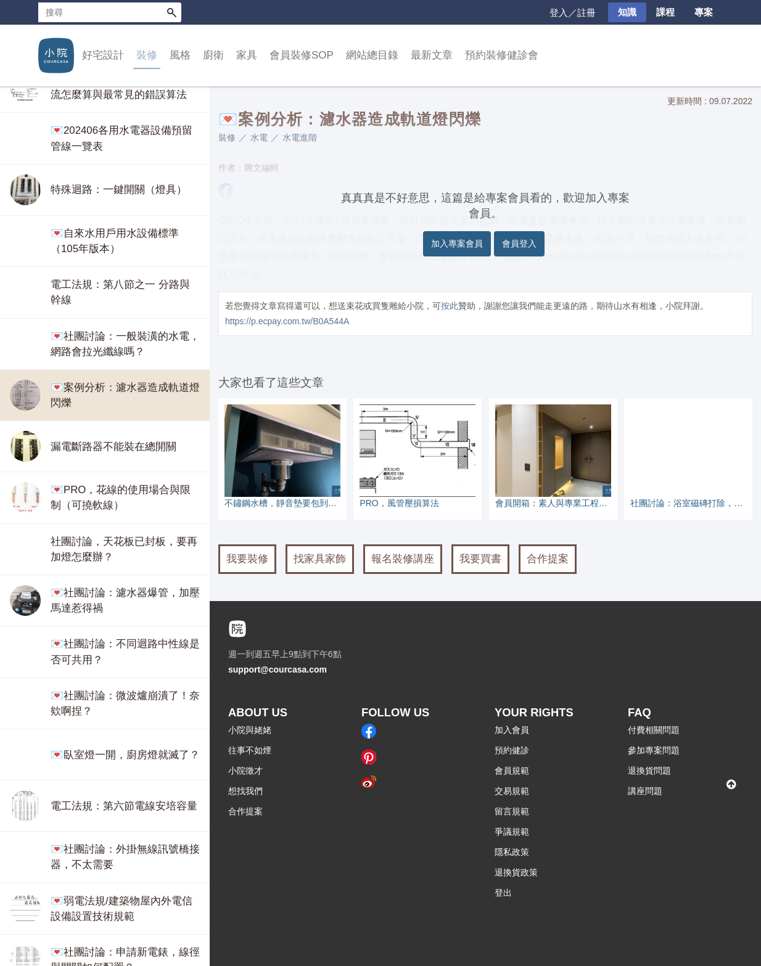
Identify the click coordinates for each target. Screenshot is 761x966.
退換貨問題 (649, 771)
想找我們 (245, 791)
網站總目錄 (372, 55)
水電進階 (299, 137)
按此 (449, 306)
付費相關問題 (654, 730)
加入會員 (512, 730)
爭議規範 (512, 832)
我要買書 (480, 559)
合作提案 (548, 559)
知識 (627, 12)
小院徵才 (245, 771)
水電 (259, 137)
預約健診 (512, 750)
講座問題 (645, 791)
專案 (703, 12)
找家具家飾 (320, 559)
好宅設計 (103, 55)
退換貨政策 (516, 872)
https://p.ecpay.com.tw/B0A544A (287, 321)
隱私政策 (512, 852)
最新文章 (432, 55)
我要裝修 (247, 559)
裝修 (146, 55)
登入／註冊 (572, 12)
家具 (246, 55)
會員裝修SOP (301, 55)
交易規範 (512, 791)
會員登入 (519, 243)
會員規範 (512, 771)
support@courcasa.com (277, 669)
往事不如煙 (249, 750)
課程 (665, 12)
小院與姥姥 (249, 730)
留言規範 (512, 811)
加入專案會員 (457, 243)
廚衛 (213, 55)
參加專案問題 (654, 750)
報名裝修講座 (402, 559)
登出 (503, 893)
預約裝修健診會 (501, 55)
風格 (180, 55)
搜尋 (171, 12)
